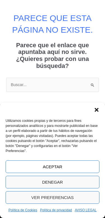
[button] (96, 110)
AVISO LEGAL (86, 210)
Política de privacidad (56, 210)
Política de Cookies (22, 210)
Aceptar (52, 166)
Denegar (52, 182)
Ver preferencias (52, 197)
